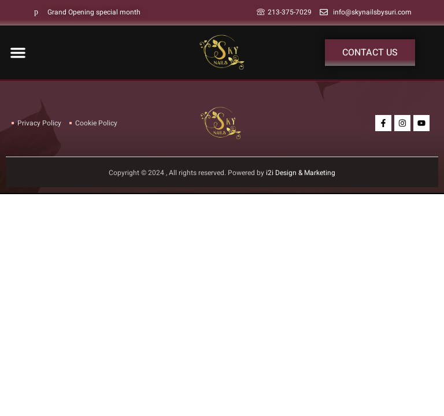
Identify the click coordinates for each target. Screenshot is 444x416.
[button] (18, 52)
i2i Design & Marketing (300, 173)
